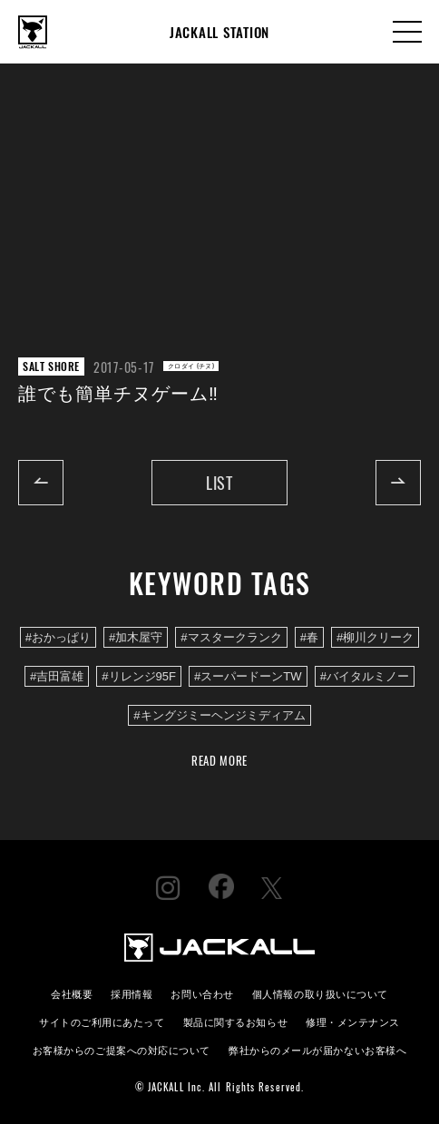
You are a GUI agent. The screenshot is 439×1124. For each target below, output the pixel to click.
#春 (309, 637)
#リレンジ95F (139, 676)
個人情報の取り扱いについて (320, 993)
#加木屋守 (135, 637)
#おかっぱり (58, 637)
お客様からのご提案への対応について (121, 1049)
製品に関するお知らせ (235, 1021)
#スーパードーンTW (248, 676)
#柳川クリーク (375, 637)
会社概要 (72, 993)
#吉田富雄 (56, 676)
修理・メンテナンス (353, 1021)
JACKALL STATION (219, 32)
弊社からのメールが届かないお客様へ (317, 1049)
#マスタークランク (230, 637)
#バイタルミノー (364, 676)
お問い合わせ (202, 993)
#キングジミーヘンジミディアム (219, 715)
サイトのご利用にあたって (102, 1021)
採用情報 (131, 993)
